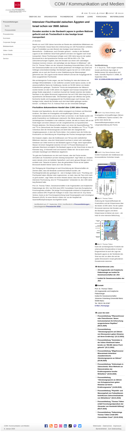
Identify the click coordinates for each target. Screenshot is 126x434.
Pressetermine (8, 34)
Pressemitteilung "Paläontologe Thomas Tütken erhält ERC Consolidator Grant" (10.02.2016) (110, 414)
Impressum (117, 426)
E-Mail (97, 306)
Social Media (7, 54)
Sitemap (102, 13)
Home (86, 13)
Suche (93, 13)
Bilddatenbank (8, 46)
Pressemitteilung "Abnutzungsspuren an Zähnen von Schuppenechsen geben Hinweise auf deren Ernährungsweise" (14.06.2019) (110, 382)
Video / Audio (8, 50)
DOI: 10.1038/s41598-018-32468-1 (107, 79)
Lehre (90, 17)
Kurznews (6, 38)
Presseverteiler (10, 30)
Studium (80, 17)
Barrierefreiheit (101, 429)
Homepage (105, 306)
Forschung (101, 17)
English (120, 13)
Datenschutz (107, 426)
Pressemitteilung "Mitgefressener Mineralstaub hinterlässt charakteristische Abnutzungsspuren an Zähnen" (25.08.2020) (110, 356)
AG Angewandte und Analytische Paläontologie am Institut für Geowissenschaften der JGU (110, 272)
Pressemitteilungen (10, 22)
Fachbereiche (66, 17)
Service (6, 58)
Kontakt (111, 13)
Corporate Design (9, 42)
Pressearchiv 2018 (53, 206)
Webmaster (97, 426)
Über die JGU (35, 17)
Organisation (50, 17)
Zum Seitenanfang (114, 429)
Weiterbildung (117, 17)
